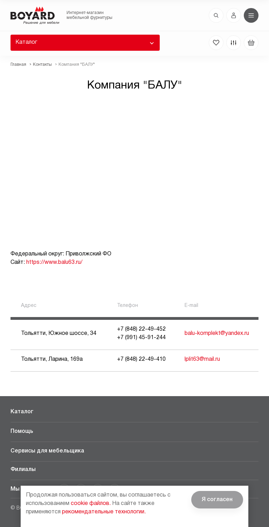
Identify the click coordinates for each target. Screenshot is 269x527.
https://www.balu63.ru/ (54, 262)
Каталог (26, 42)
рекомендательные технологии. (104, 512)
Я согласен (217, 499)
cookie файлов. (91, 503)
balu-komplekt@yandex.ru (217, 333)
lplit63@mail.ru (202, 359)
